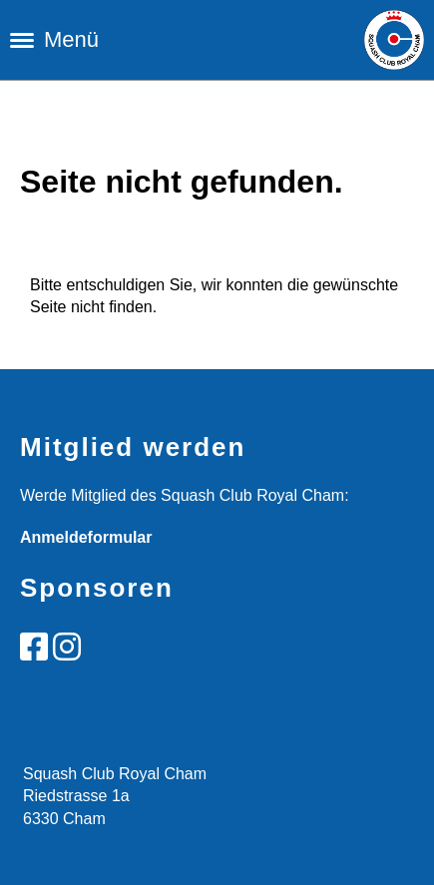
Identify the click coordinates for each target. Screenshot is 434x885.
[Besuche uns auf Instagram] (67, 647)
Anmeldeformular (86, 537)
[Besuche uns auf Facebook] (34, 647)
